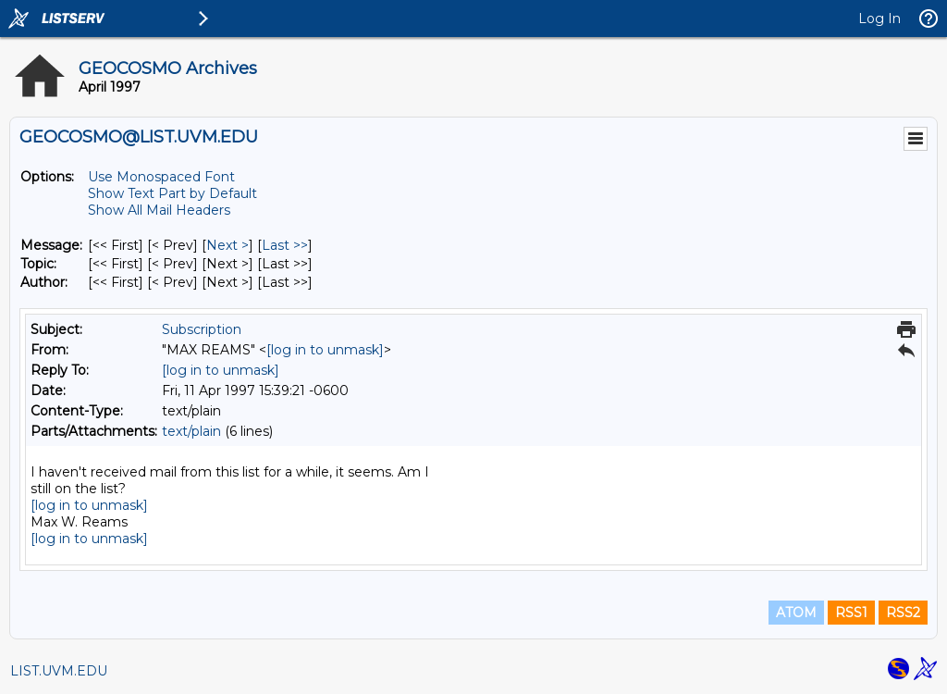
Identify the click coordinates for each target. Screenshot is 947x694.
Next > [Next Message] (227, 245)
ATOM (796, 612)
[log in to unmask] (325, 349)
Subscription (201, 329)
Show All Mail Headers (159, 210)
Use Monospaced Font (161, 176)
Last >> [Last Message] (285, 245)
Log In (879, 18)
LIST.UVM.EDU (58, 671)
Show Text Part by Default (172, 193)
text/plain (191, 431)
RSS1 (851, 612)
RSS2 (903, 612)
